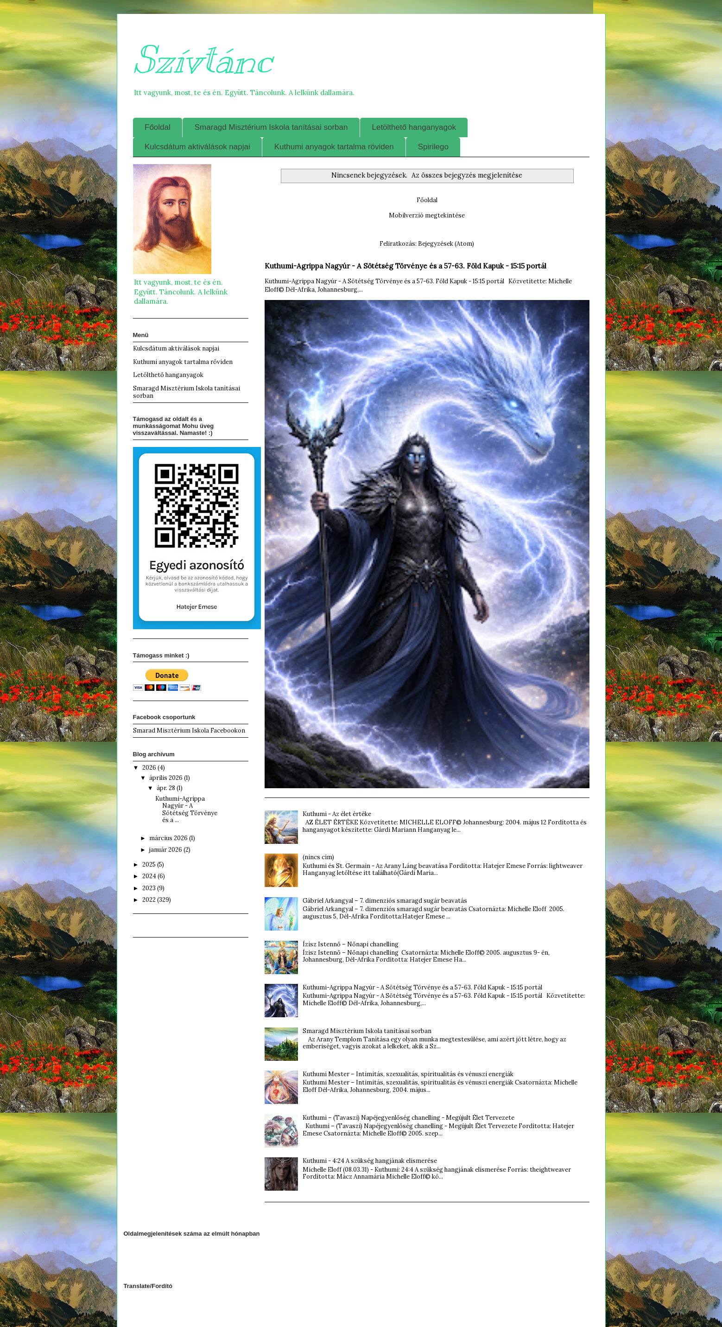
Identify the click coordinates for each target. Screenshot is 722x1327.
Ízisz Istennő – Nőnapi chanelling (351, 944)
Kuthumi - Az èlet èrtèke (337, 814)
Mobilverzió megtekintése (427, 215)
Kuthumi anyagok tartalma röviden (334, 146)
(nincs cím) (318, 857)
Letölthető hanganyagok (414, 127)
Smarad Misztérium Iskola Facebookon (189, 730)
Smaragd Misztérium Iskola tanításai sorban (271, 127)
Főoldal (158, 127)
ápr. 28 (167, 788)
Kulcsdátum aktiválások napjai (197, 146)
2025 (149, 864)
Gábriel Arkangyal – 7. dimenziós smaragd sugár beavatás (385, 901)
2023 (149, 888)
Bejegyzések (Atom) (446, 244)
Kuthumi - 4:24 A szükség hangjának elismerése (370, 1161)
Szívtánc (202, 60)
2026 (150, 768)
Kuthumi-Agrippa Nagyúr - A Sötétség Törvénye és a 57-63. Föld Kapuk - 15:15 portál (405, 266)
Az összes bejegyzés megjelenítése (467, 175)
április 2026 (166, 778)
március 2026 (169, 838)
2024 (150, 876)
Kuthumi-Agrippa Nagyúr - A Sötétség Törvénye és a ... (186, 809)
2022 (149, 900)
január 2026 (166, 850)
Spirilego (433, 146)
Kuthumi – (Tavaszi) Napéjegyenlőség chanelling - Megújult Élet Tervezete (408, 1118)
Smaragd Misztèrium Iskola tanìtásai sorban (367, 1031)
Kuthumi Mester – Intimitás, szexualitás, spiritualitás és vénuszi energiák (408, 1074)
